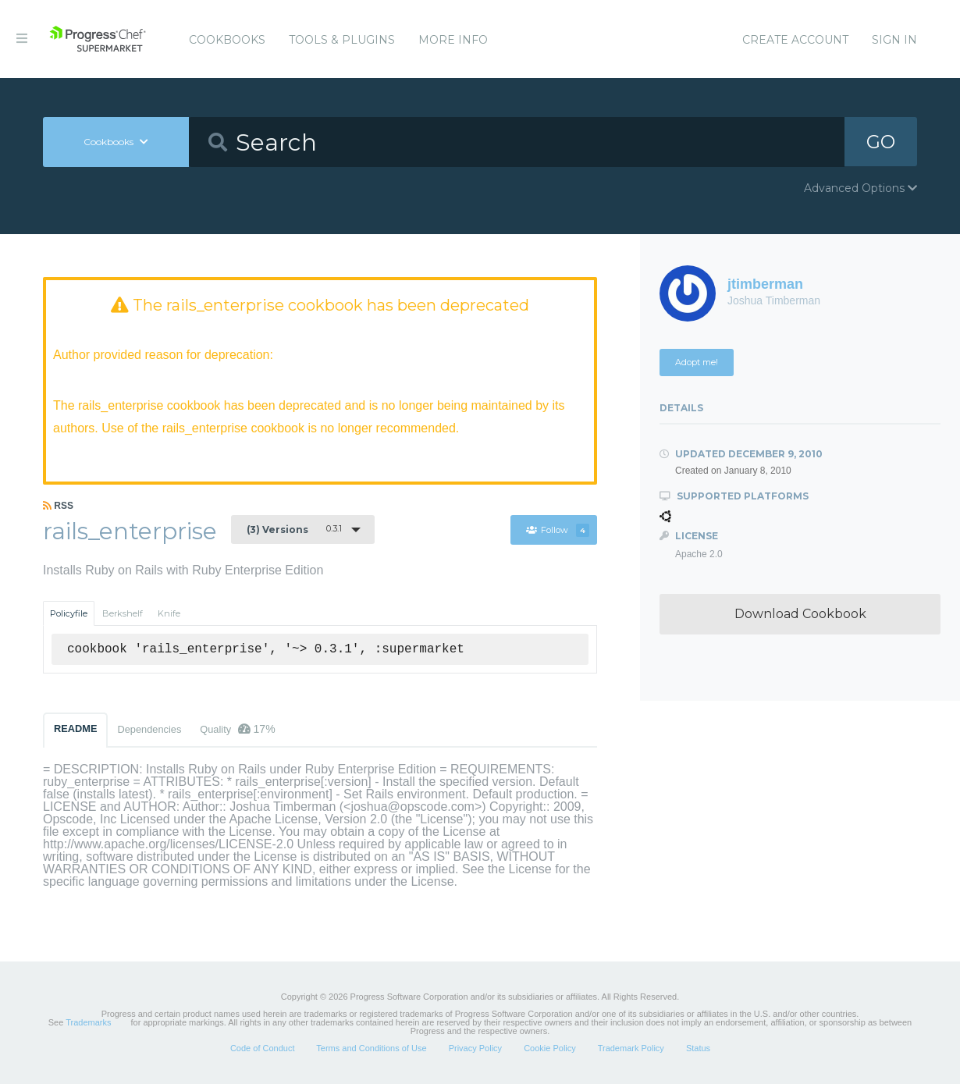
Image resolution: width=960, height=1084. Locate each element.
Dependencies (149, 729)
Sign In (894, 40)
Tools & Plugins (342, 40)
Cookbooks (227, 40)
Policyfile (68, 613)
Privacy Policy (475, 1048)
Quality (237, 729)
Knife (169, 613)
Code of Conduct (262, 1048)
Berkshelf (122, 613)
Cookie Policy (550, 1048)
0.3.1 (294, 529)
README (75, 728)
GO (880, 141)
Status (698, 1048)
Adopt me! (696, 362)
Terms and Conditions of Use (371, 1048)
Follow (557, 531)
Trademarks (88, 1022)
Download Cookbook (800, 613)
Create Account (795, 40)
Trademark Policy (631, 1048)
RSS (58, 505)
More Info (453, 40)
